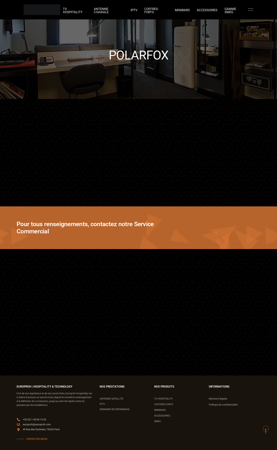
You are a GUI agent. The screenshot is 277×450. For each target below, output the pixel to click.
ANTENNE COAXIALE (115, 9)
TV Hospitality (87, 9)
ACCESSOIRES (199, 9)
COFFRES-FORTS (155, 9)
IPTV (136, 9)
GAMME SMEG (222, 9)
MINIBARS (178, 9)
